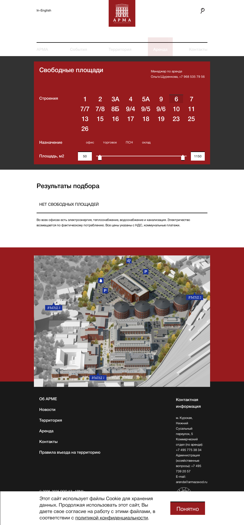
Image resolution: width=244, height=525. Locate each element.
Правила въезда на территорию (69, 452)
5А (146, 99)
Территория (120, 49)
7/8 (100, 109)
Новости (47, 409)
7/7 (84, 109)
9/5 (145, 109)
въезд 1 (98, 378)
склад (146, 142)
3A (115, 99)
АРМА (42, 49)
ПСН (129, 142)
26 (84, 129)
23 (176, 119)
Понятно (187, 509)
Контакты (198, 49)
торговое (110, 142)
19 (161, 119)
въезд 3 (53, 308)
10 (176, 109)
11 (191, 109)
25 (191, 119)
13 (84, 119)
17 (130, 119)
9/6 (161, 109)
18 (145, 119)
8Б (115, 109)
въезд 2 (194, 297)
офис (90, 142)
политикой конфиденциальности (111, 517)
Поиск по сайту (199, 10)
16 (115, 119)
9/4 (130, 109)
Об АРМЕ (48, 398)
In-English (44, 10)
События (78, 49)
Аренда (160, 49)
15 (100, 119)
